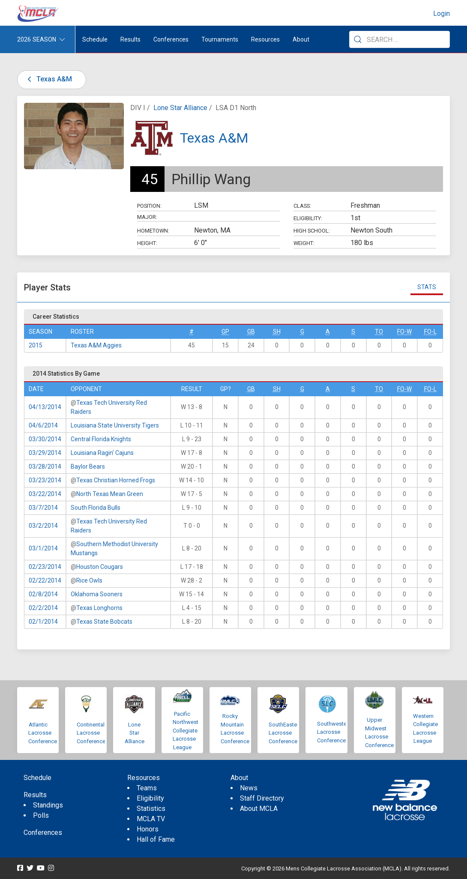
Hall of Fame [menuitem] (156, 839)
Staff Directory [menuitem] (262, 798)
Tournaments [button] (219, 39)
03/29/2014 (45, 452)
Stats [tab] (426, 287)
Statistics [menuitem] (151, 808)
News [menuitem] (248, 788)
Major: (147, 217)
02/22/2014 (45, 580)
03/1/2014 (43, 548)
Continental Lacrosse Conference (91, 732)
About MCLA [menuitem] (259, 808)
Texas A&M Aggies (96, 345)
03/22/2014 (45, 493)
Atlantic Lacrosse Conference (42, 732)
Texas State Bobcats (104, 621)
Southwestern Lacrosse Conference (334, 732)
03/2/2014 (43, 525)
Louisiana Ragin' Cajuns (102, 452)
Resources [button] (265, 39)
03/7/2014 (43, 507)
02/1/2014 (43, 621)
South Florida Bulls (95, 507)
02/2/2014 (43, 607)
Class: (302, 206)
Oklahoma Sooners (97, 594)
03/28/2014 (45, 466)
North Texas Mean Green (109, 493)
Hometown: (153, 230)
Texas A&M (48, 79)
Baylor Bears (88, 466)
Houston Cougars (99, 566)
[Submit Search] (357, 39)
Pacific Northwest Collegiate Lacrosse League (185, 730)
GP (225, 331)
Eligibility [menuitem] (150, 798)
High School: (311, 230)
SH (277, 331)
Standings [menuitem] (48, 805)
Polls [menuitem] (41, 815)
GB (251, 331)
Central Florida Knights (101, 439)
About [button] (301, 39)
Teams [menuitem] (147, 788)
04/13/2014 (45, 407)
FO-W (404, 331)
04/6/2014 (43, 425)
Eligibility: (307, 218)
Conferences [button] (171, 39)
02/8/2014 (43, 594)
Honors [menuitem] (148, 829)
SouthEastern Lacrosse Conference (285, 732)
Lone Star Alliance (180, 108)
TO (379, 331)
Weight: (303, 243)
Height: (147, 243)
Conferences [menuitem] (43, 832)
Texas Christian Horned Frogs (115, 480)
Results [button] (130, 39)
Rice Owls (89, 580)
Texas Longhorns (99, 607)
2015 (35, 345)
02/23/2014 (45, 566)
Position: (149, 206)
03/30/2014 (45, 439)
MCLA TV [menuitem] (151, 819)
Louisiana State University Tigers (115, 425)
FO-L (430, 331)
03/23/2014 (45, 480)
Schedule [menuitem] (95, 39)
